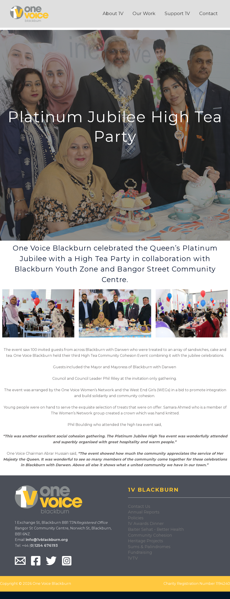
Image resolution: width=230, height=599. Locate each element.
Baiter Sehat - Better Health (156, 529)
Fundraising (140, 552)
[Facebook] (35, 560)
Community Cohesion (150, 535)
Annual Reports (143, 512)
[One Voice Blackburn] (29, 13)
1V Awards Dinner (146, 523)
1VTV (133, 558)
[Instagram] (66, 560)
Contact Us (139, 506)
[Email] (20, 560)
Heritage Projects (145, 540)
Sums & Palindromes (149, 546)
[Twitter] (51, 560)
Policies (136, 517)
